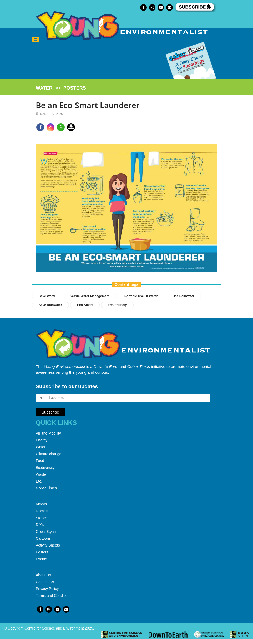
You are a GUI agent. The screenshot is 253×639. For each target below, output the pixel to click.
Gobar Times (46, 488)
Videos (41, 504)
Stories (41, 518)
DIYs (40, 525)
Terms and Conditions (53, 595)
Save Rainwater (50, 305)
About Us (43, 575)
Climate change (48, 454)
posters (74, 88)
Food (40, 461)
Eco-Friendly (117, 305)
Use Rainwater (183, 296)
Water (40, 447)
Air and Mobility (48, 433)
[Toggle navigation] (35, 40)
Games (42, 511)
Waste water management (89, 296)
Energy (41, 440)
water (44, 88)
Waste (41, 474)
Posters (42, 552)
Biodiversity (45, 467)
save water (47, 296)
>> (61, 88)
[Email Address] (123, 398)
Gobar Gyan (46, 531)
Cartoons (43, 538)
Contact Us (45, 582)
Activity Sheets (48, 545)
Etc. (39, 481)
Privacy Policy (47, 589)
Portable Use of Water (141, 296)
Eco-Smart (85, 305)
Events (41, 559)
